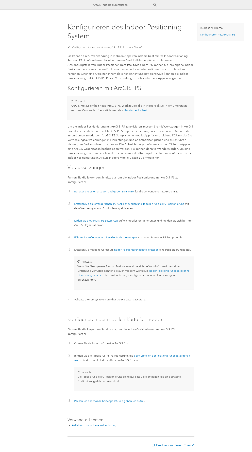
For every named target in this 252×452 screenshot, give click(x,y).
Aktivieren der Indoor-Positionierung (94, 425)
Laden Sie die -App (96, 220)
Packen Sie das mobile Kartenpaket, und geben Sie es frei (109, 401)
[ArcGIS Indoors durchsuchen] (123, 5)
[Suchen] (155, 5)
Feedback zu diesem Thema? (175, 445)
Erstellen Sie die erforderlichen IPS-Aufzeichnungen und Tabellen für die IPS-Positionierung (129, 203)
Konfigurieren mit (217, 34)
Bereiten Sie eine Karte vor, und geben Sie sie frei (104, 191)
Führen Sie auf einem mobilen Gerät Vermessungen (105, 237)
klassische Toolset (135, 110)
